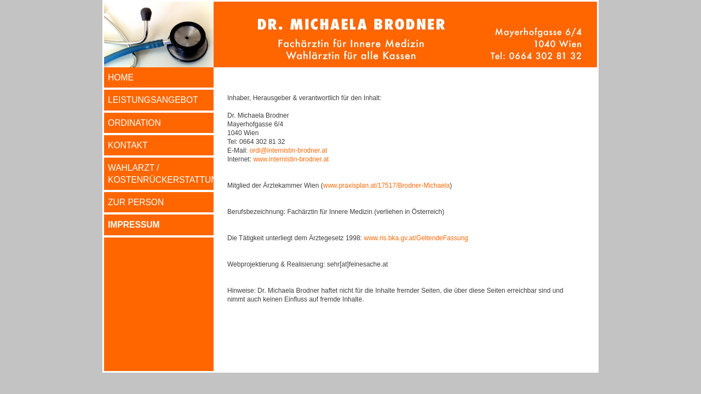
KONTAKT (128, 145)
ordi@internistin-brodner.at (288, 150)
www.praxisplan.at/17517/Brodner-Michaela (386, 185)
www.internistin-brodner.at (291, 159)
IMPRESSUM (133, 224)
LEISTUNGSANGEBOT (153, 100)
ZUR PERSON (136, 202)
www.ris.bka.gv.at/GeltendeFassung (416, 238)
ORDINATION (134, 123)
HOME (121, 77)
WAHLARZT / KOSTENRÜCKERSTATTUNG (161, 173)
